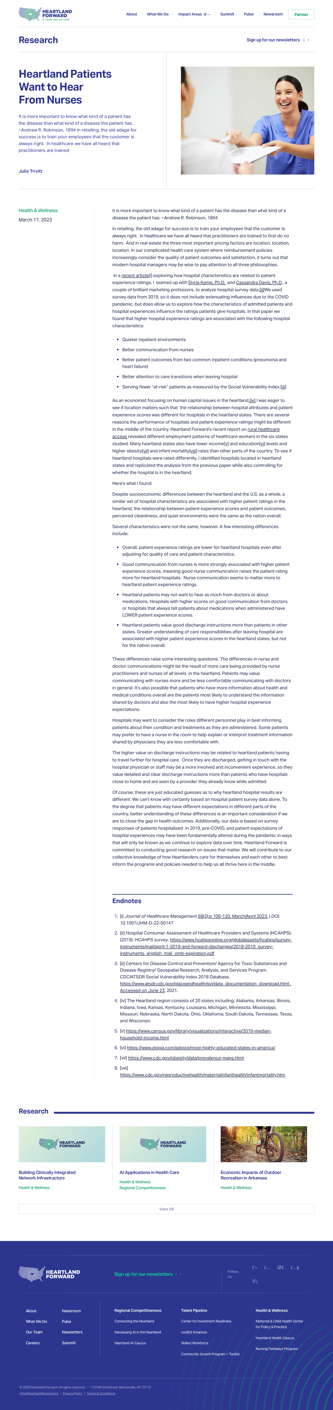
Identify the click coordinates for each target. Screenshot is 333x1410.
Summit (227, 14)
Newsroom (273, 14)
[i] (150, 275)
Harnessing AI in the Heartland (137, 1332)
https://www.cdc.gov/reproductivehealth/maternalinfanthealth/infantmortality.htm (202, 1075)
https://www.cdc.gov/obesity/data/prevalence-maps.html (186, 1058)
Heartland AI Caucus (130, 1343)
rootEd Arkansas (194, 1332)
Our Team (34, 1332)
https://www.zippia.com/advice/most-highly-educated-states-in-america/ (201, 1048)
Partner (301, 14)
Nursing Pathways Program (277, 1349)
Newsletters (72, 1332)
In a (117, 275)
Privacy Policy (72, 1393)
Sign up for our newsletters (278, 40)
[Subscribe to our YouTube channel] (295, 1267)
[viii (192, 451)
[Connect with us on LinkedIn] (255, 1281)
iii (283, 387)
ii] (262, 289)
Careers (33, 1342)
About (131, 14)
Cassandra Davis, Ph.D (259, 282)
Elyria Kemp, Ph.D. (207, 282)
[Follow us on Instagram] (267, 1267)
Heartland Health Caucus (275, 1338)
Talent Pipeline (194, 1310)
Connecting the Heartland (134, 1321)
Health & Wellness (272, 1310)
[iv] (252, 400)
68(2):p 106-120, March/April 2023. (233, 916)
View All (166, 1209)
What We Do (157, 14)
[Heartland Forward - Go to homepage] (45, 14)
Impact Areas (190, 14)
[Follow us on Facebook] (280, 1267)
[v (143, 451)
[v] (226, 443)
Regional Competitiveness (137, 1310)
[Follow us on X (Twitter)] (255, 1267)
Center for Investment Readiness (206, 1321)
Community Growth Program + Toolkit (210, 1354)
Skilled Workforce (194, 1343)
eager (274, 400)
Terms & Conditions (101, 1393)
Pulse (249, 14)
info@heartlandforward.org (39, 1393)
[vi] (262, 443)
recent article (135, 275)
